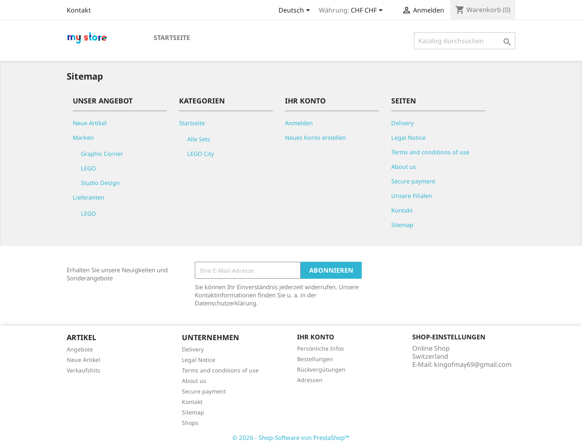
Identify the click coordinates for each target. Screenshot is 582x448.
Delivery (402, 123)
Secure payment (413, 181)
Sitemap (402, 225)
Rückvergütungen (321, 369)
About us (403, 166)
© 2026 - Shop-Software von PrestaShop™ (291, 437)
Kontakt (79, 10)
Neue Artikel (90, 123)
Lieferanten (88, 197)
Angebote (80, 349)
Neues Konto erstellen (315, 137)
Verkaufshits (83, 370)
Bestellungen (315, 359)
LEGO (88, 168)
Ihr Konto (315, 336)
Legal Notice (408, 137)
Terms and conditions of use (430, 152)
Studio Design (100, 183)
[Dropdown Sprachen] (295, 11)
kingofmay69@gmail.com (473, 364)
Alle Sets (198, 139)
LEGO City (200, 154)
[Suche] (464, 40)
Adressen (310, 380)
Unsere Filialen (411, 196)
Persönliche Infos (320, 348)
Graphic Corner (102, 154)
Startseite (172, 37)
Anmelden (299, 123)
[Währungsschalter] (368, 11)
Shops (190, 423)
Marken (83, 137)
